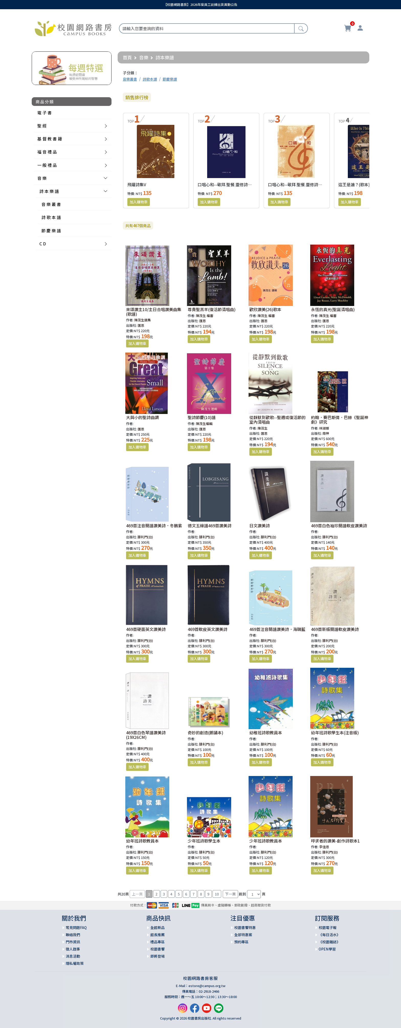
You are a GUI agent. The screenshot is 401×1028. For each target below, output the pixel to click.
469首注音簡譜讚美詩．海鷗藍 (277, 629)
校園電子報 (328, 927)
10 (217, 893)
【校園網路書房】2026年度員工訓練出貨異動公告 (200, 4)
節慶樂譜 (170, 79)
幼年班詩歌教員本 (142, 841)
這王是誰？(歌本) (354, 184)
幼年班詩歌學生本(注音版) (335, 732)
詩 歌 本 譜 (51, 217)
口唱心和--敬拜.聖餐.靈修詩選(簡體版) (302, 184)
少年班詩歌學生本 (204, 841)
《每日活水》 (329, 934)
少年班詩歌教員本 (265, 841)
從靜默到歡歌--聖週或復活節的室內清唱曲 (277, 419)
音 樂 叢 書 (51, 204)
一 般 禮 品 (47, 165)
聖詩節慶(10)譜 (202, 417)
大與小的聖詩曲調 (142, 417)
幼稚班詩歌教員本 (265, 732)
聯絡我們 (73, 934)
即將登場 (157, 956)
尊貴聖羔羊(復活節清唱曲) (212, 309)
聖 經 (42, 126)
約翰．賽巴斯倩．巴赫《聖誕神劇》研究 (339, 419)
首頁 (127, 57)
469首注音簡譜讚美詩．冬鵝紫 (154, 525)
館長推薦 (157, 934)
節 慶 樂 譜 (51, 230)
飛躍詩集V (136, 184)
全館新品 (157, 927)
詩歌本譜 (150, 79)
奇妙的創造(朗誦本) (205, 732)
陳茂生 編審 (204, 315)
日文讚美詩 (259, 525)
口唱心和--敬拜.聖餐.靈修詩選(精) (228, 184)
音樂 (143, 57)
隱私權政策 (75, 963)
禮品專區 (157, 941)
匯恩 (141, 325)
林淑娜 (324, 428)
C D (42, 243)
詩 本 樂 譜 (49, 191)
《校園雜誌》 (329, 941)
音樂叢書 (130, 79)
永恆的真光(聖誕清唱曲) (333, 309)
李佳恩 (324, 846)
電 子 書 (44, 113)
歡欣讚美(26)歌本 (265, 309)
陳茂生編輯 (204, 423)
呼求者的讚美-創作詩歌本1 (335, 841)
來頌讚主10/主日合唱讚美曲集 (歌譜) (153, 311)
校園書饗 (157, 949)
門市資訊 (73, 941)
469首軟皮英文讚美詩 (207, 629)
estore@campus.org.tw (207, 985)
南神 (325, 433)
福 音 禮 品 (47, 152)
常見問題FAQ (76, 927)
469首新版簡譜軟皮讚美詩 (335, 629)
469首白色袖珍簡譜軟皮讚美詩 (339, 525)
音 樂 (42, 178)
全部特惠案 (243, 934)
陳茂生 (263, 428)
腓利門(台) (145, 536)
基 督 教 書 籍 (49, 139)
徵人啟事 (73, 949)
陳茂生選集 (142, 320)
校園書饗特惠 (245, 927)
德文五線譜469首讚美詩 (209, 525)
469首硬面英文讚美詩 (146, 629)
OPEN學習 (327, 949)
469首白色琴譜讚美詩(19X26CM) (146, 734)
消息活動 (73, 956)
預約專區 (241, 941)
